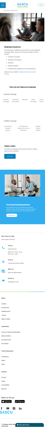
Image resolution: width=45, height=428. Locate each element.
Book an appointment (15, 272)
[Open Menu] (3, 5)
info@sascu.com (13, 282)
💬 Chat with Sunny (23, 425)
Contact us (11, 215)
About (3, 298)
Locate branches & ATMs (16, 263)
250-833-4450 (29, 211)
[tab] (5, 103)
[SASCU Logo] (22, 5)
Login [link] (41, 5)
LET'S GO (10, 156)
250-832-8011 (12, 249)
